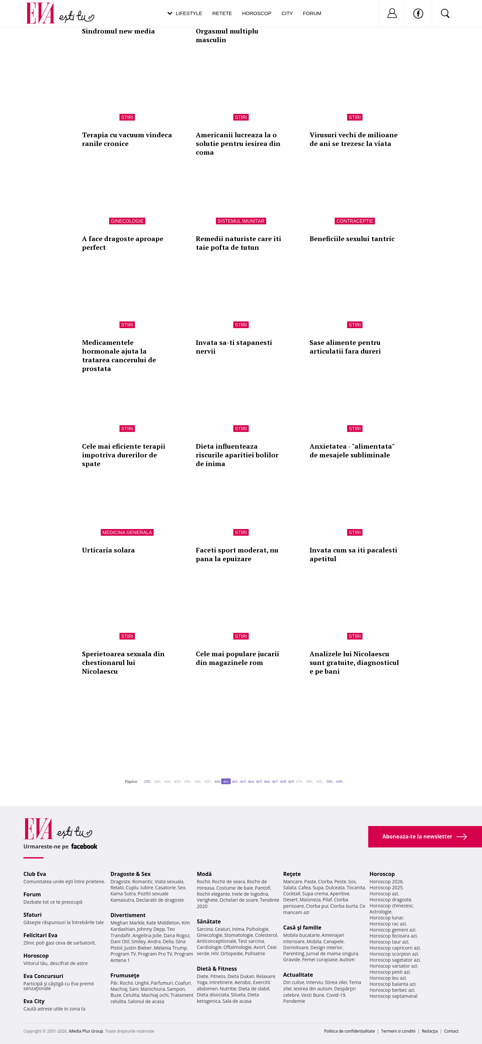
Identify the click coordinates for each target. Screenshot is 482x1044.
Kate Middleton (163, 922)
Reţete (292, 874)
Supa (318, 887)
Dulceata (334, 887)
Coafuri (183, 983)
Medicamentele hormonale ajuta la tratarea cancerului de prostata (119, 355)
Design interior (326, 947)
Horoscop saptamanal (393, 996)
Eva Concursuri (43, 976)
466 (267, 781)
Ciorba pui (317, 906)
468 (283, 781)
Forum (312, 13)
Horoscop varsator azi (393, 966)
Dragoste (120, 881)
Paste (310, 881)
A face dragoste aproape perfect (122, 243)
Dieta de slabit (253, 988)
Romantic (142, 881)
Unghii (142, 983)
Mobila (314, 941)
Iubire (146, 887)
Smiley (138, 941)
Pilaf (327, 899)
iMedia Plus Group (86, 1031)
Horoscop (256, 13)
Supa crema (315, 893)
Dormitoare (296, 947)
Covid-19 (335, 995)
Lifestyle (189, 13)
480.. (310, 781)
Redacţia (430, 1031)
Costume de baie (234, 888)
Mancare (292, 881)
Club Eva (34, 874)
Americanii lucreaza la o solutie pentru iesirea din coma (238, 143)
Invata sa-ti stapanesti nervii (234, 347)
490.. (320, 781)
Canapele (333, 941)
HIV (215, 953)
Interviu (314, 982)
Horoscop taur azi (389, 942)
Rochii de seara (228, 881)
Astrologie (381, 911)
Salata (290, 887)
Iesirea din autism (313, 988)
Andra (154, 941)
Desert (290, 899)
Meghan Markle (127, 922)
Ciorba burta (344, 906)
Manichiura (153, 989)
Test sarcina (251, 941)
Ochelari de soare (239, 900)
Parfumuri (162, 983)
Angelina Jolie (147, 935)
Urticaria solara (108, 549)
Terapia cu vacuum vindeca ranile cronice (127, 139)
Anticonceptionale (216, 941)
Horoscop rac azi (388, 923)
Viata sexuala (169, 881)
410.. (168, 781)
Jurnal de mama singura (332, 953)
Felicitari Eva (40, 935)
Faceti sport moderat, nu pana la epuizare (237, 554)
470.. (300, 781)
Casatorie (165, 887)
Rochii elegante (213, 894)
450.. (208, 781)
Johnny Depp (151, 929)
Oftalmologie (238, 947)
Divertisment (128, 915)
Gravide (291, 959)
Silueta (238, 994)
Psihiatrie (255, 953)
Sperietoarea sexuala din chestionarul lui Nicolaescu (123, 662)
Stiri (127, 117)
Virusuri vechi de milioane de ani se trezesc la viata (354, 139)
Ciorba (325, 881)
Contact (451, 1031)
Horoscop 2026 (386, 881)
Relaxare (265, 976)
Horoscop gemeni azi (392, 929)
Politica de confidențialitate (349, 1031)
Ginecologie (127, 221)
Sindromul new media (118, 30)
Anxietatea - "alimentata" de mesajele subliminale (352, 450)
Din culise (293, 982)
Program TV (123, 954)
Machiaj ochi (154, 995)
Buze (115, 995)
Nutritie (228, 988)
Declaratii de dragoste (160, 900)
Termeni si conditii (398, 1031)
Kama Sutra (123, 893)
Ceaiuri (222, 929)
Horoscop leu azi (388, 978)
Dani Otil (120, 941)
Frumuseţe (125, 975)
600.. (340, 781)
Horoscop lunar (386, 917)
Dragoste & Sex (130, 874)
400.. (158, 781)
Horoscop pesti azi (390, 972)
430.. (188, 781)
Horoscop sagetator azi (395, 960)
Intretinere (221, 982)
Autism (347, 959)
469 (291, 781)
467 (275, 781)
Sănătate (209, 921)
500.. (330, 781)
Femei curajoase (319, 959)
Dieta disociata (213, 994)
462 (235, 781)
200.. (148, 781)
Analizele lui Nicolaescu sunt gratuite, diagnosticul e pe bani (354, 662)
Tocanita (355, 887)
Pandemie (294, 1001)
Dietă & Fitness (217, 968)
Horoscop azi (384, 893)
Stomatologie (238, 935)
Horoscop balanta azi (392, 984)
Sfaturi (32, 914)
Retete (222, 13)
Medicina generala (127, 532)
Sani (134, 989)
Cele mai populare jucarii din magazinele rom (237, 658)
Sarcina (205, 929)
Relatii (117, 887)
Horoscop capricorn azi (395, 948)
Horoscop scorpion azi (394, 954)
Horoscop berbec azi (392, 990)
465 (259, 781)
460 (217, 781)
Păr (114, 983)
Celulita (131, 995)
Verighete (207, 900)
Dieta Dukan (240, 976)
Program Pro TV (155, 954)
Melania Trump (170, 948)
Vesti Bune (312, 995)
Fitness (218, 976)
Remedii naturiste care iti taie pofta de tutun (238, 243)
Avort (259, 947)
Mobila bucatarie (301, 935)
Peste (340, 881)
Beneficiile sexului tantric (352, 238)
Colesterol (266, 935)
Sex (181, 887)
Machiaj (119, 989)
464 (251, 781)
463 (243, 781)
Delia (168, 941)
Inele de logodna (250, 894)
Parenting (293, 953)
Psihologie (257, 929)
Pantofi (262, 888)
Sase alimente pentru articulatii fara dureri (345, 347)
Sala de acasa (236, 1001)
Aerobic (243, 982)
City (287, 13)
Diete (202, 976)
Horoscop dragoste (390, 899)
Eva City (34, 1001)
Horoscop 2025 (386, 887)
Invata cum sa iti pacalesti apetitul (353, 554)
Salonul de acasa (146, 1001)
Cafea (304, 887)
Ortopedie (232, 953)
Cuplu (132, 887)
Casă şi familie (302, 927)
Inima (238, 929)
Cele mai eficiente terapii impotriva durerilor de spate (123, 455)
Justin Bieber (138, 948)
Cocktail (291, 893)
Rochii (126, 983)
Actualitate (298, 974)
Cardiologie (209, 947)
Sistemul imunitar (241, 221)
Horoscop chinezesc (391, 905)
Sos (352, 881)
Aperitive (339, 893)
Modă (204, 874)
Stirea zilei (336, 982)
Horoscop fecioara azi (393, 936)
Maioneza (310, 899)
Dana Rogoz (177, 935)
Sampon (176, 989)
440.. (198, 781)
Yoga (202, 982)
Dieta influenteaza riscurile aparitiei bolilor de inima (237, 455)
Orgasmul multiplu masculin (227, 35)
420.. (178, 781)
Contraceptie (354, 221)
